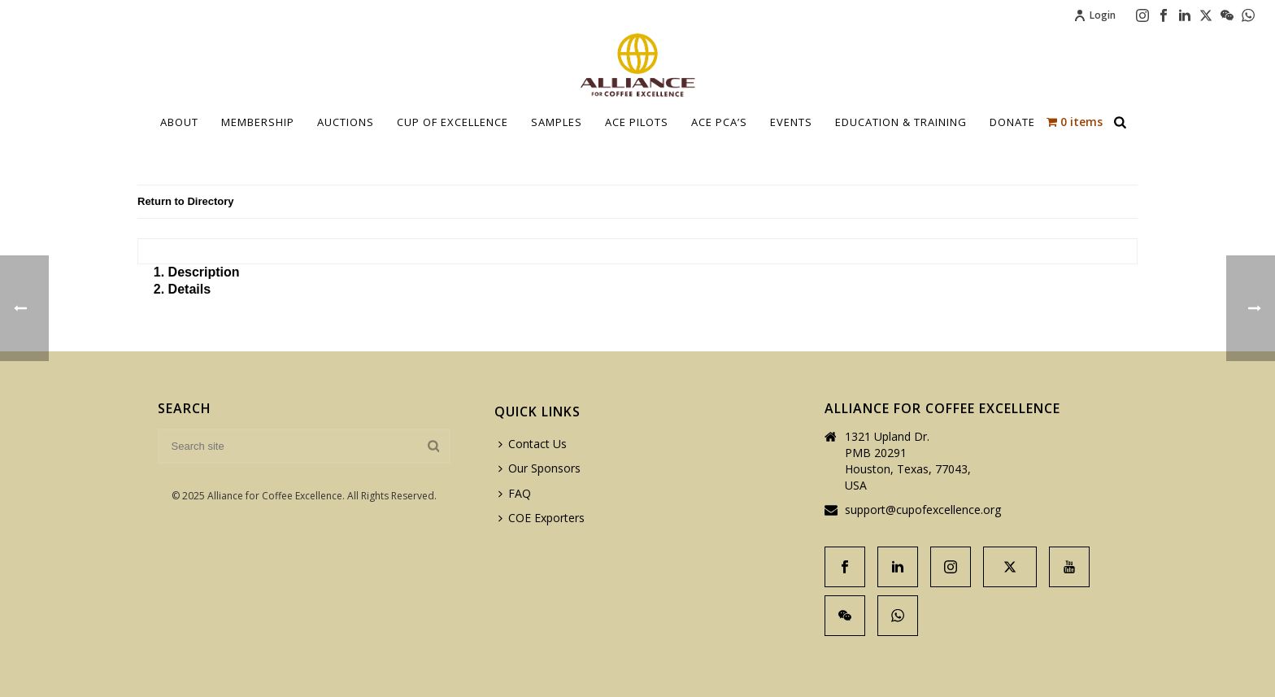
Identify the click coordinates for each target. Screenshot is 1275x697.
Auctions (345, 122)
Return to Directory (185, 201)
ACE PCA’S (719, 122)
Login (1094, 15)
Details (189, 289)
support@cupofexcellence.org (923, 510)
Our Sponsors (539, 468)
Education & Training (901, 122)
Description (204, 272)
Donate (1012, 122)
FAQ (514, 493)
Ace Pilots (636, 122)
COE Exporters (541, 517)
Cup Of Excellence (452, 122)
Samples (556, 122)
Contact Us (532, 443)
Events (791, 122)
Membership (257, 122)
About (179, 122)
